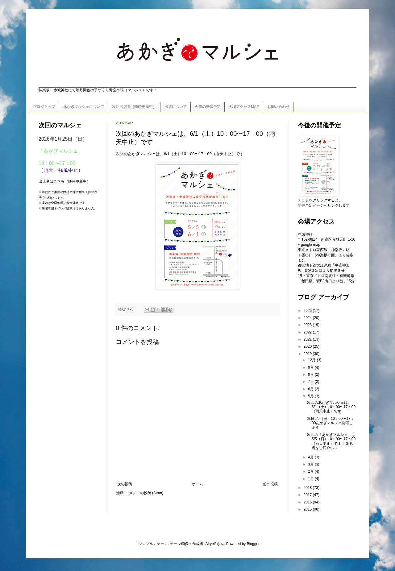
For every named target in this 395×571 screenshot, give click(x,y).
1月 (311, 479)
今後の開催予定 (208, 107)
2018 (308, 488)
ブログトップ (44, 107)
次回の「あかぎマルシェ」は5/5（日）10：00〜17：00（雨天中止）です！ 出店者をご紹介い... (331, 441)
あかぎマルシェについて (83, 107)
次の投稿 (124, 484)
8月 (311, 374)
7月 (311, 381)
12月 (312, 360)
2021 (308, 339)
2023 (308, 325)
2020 (308, 346)
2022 (308, 332)
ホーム (197, 484)
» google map (309, 244)
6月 (311, 389)
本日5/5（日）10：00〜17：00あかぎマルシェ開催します (330, 423)
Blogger (253, 544)
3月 (311, 464)
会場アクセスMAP (244, 107)
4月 (311, 457)
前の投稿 (270, 484)
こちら (58, 181)
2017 (308, 495)
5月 (311, 396)
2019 (308, 354)
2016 (308, 502)
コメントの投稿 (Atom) (144, 493)
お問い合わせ (278, 107)
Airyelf (211, 544)
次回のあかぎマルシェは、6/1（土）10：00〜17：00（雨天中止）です (331, 407)
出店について (175, 107)
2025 (308, 310)
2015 (308, 509)
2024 (308, 318)
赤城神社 (305, 234)
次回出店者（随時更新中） (134, 107)
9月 (311, 367)
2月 (311, 471)
